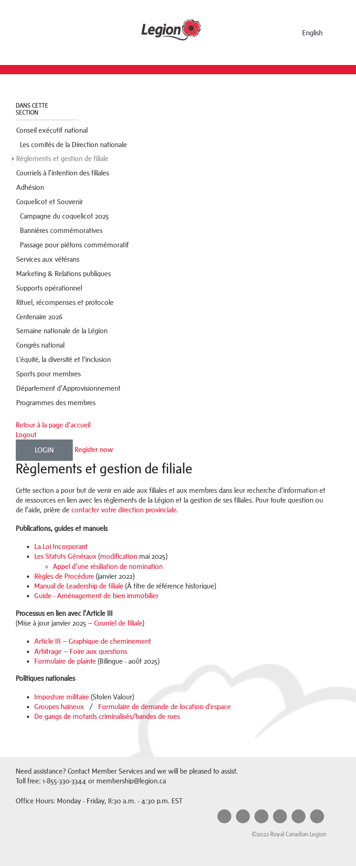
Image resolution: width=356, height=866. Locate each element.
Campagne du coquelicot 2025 (64, 216)
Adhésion (30, 187)
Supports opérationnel (49, 288)
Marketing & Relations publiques (63, 274)
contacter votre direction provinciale (123, 510)
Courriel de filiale (118, 623)
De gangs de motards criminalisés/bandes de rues (107, 716)
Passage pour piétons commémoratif (74, 245)
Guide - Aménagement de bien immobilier (96, 596)
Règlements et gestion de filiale (62, 158)
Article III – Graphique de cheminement (92, 641)
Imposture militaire (61, 697)
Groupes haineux (59, 707)
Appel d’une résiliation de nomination (108, 566)
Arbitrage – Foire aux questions (80, 651)
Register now (94, 449)
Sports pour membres (48, 374)
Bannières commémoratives (61, 230)
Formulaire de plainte (65, 661)
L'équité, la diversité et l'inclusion (64, 359)
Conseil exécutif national (52, 130)
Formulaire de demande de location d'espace (164, 707)
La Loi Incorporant (61, 546)
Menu (42, 30)
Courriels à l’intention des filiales (62, 173)
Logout (26, 435)
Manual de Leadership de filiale (78, 586)
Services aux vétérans (47, 259)
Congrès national (40, 345)
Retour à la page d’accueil (53, 425)
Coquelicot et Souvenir (49, 202)
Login (44, 450)
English (312, 33)
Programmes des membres (55, 403)
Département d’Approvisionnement (68, 388)
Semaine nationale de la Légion (62, 331)
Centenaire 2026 (39, 317)
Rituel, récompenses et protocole (65, 302)
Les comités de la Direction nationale (73, 145)
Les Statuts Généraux (65, 556)
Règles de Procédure (64, 576)
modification (118, 556)
